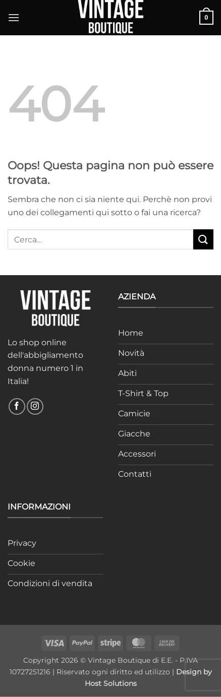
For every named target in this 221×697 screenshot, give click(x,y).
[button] (14, 17)
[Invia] (203, 239)
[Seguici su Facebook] (17, 406)
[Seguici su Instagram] (35, 406)
